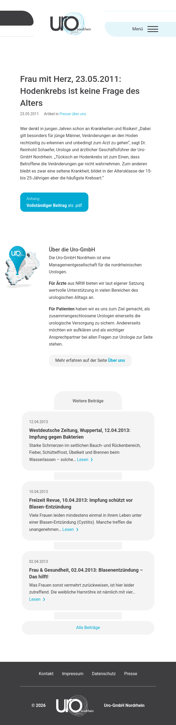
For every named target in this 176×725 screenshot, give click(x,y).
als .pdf (54, 202)
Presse (130, 673)
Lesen (82, 459)
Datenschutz (104, 673)
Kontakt (46, 673)
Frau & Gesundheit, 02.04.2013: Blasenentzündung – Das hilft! (86, 573)
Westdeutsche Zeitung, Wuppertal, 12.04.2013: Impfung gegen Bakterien (79, 433)
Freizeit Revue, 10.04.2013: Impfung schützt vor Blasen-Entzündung (81, 503)
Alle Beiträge (88, 627)
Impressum (73, 673)
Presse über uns (72, 114)
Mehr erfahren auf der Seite (90, 360)
